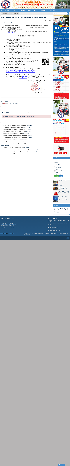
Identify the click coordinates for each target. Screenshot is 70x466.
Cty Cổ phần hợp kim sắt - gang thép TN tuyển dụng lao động (15, 137)
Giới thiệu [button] (7, 11)
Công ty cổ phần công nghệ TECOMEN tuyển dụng (13, 133)
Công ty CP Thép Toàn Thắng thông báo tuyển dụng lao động (15, 135)
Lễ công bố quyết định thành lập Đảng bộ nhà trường (62, 188)
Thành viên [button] (53, 11)
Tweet (6, 107)
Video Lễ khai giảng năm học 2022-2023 (63, 181)
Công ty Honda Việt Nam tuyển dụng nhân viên (12, 139)
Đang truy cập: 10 (4, 233)
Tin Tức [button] (13, 11)
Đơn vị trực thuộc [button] (21, 11)
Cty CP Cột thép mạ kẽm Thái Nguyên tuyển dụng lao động (14, 125)
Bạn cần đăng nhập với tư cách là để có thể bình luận (18, 116)
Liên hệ (11, 223)
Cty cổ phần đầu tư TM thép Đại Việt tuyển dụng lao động (14, 143)
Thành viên (4, 223)
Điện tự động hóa (58, 170)
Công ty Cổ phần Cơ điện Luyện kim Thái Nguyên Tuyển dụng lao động (17, 151)
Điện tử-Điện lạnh (58, 164)
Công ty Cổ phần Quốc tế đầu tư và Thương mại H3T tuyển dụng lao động (17, 149)
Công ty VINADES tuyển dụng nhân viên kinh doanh (13, 153)
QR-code (11, 233)
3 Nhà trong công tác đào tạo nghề (63, 184)
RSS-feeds (12, 227)
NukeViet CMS (57, 233)
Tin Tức (11, 220)
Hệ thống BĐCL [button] (44, 11)
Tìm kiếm (3, 227)
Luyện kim (56, 172)
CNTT (56, 162)
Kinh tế (56, 169)
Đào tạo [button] (29, 11)
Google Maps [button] (61, 11)
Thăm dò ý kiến (5, 225)
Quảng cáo (12, 225)
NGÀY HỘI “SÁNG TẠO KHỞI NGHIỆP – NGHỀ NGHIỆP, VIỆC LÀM (16, 141)
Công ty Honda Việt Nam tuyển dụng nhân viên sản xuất (14, 129)
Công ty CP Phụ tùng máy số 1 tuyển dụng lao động (13, 147)
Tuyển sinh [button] (36, 11)
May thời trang (57, 174)
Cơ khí (56, 166)
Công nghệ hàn (57, 167)
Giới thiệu (4, 220)
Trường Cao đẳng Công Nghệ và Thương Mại (40, 233)
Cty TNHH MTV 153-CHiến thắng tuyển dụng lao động (13, 127)
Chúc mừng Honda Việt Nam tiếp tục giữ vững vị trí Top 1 (14, 131)
